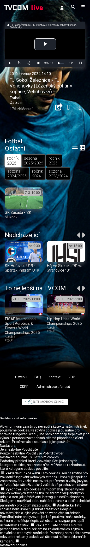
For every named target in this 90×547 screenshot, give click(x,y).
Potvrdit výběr (53, 453)
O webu (21, 377)
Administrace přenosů (53, 387)
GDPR (24, 387)
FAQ (38, 377)
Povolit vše (30, 449)
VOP (71, 377)
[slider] (61, 63)
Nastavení (7, 446)
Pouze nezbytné (12, 453)
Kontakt (54, 377)
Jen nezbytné (10, 449)
